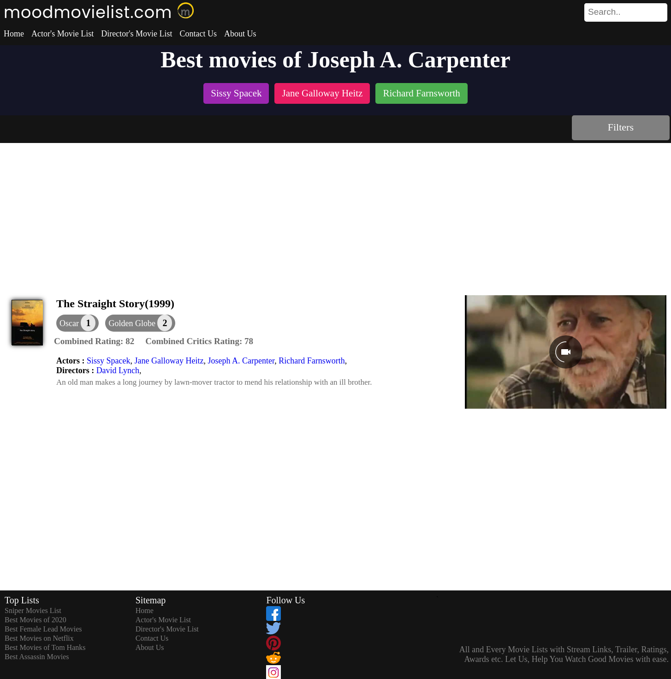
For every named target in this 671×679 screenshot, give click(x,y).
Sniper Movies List (33, 610)
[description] (94, 341)
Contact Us (198, 33)
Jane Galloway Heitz (168, 360)
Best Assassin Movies (37, 657)
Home (14, 33)
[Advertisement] (335, 212)
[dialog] (77, 323)
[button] (140, 323)
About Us (240, 33)
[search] (625, 12)
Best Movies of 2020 (35, 620)
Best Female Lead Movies (43, 629)
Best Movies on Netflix (39, 638)
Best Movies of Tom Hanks (45, 647)
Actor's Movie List (62, 33)
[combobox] (605, 12)
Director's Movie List (136, 33)
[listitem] (236, 94)
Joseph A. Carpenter (241, 360)
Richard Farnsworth (311, 360)
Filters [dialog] (621, 127)
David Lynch (117, 370)
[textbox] (605, 12)
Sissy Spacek (109, 360)
